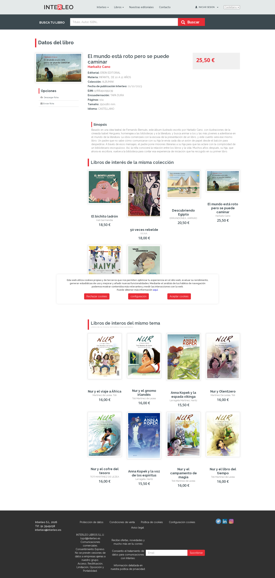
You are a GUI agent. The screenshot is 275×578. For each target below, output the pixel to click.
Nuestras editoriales (141, 7)
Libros (119, 7)
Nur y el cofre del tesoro (105, 471)
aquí (155, 289)
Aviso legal (137, 527)
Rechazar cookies (96, 296)
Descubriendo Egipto (183, 212)
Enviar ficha (47, 103)
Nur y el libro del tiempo (223, 471)
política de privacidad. (132, 569)
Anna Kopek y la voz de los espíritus (144, 473)
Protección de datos (91, 522)
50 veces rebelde (144, 230)
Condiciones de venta (122, 522)
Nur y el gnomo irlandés (144, 392)
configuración (138, 296)
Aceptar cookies (179, 296)
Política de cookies (152, 522)
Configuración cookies (182, 522)
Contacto (165, 7)
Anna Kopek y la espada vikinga (183, 394)
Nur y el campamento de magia (183, 473)
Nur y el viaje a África (104, 391)
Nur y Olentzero (223, 391)
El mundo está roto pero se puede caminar (223, 208)
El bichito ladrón (104, 216)
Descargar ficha (49, 97)
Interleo (103, 7)
